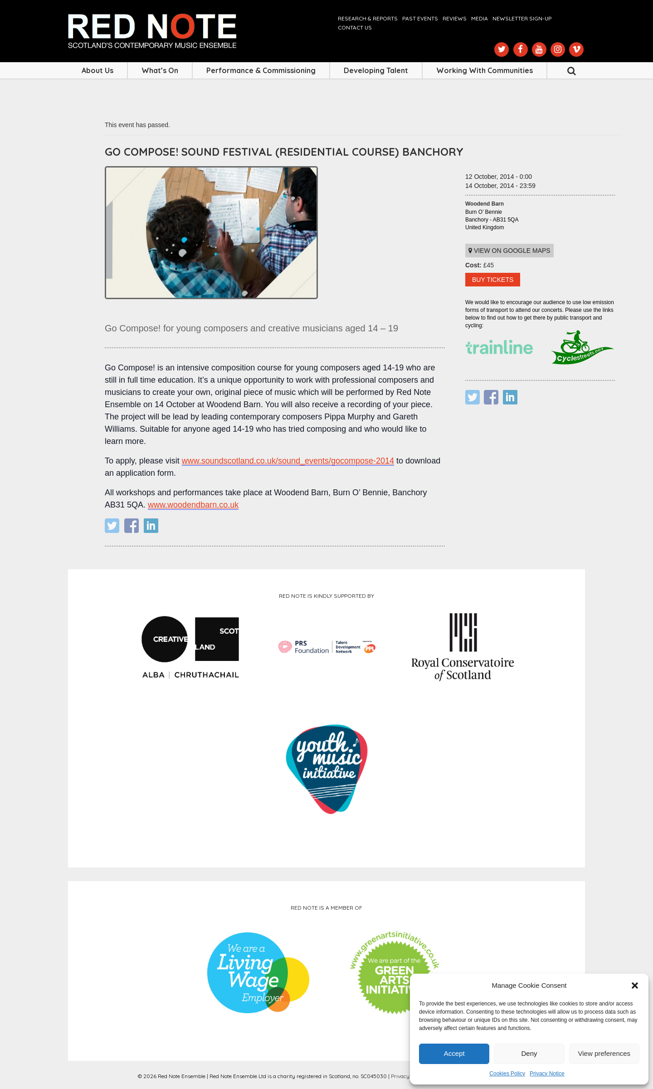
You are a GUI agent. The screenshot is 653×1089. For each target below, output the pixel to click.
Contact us (355, 27)
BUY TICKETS (492, 279)
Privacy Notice (547, 1073)
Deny (529, 1053)
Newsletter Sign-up (521, 18)
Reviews (455, 18)
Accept (454, 1053)
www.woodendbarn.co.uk (193, 504)
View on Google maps (509, 250)
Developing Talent (376, 70)
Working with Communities (484, 70)
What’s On (159, 70)
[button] (634, 985)
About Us (97, 70)
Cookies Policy (507, 1073)
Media (479, 18)
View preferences (604, 1053)
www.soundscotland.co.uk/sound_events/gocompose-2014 (288, 460)
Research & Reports (368, 18)
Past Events (420, 18)
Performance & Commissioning (261, 70)
